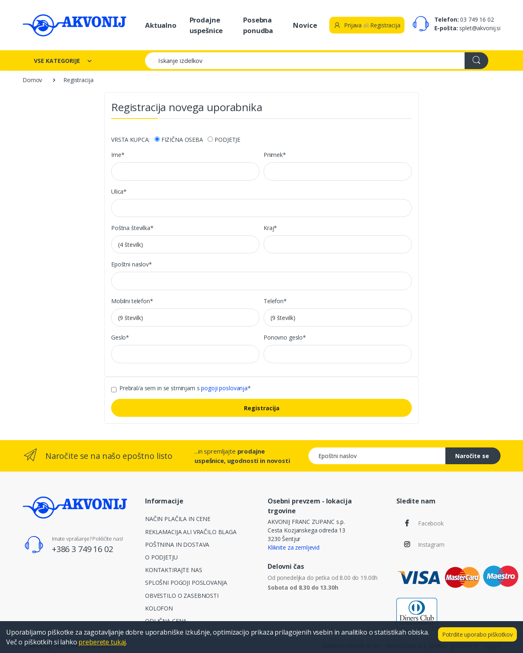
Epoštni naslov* (131, 264)
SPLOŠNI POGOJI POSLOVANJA (186, 582)
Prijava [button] (347, 25)
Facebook (431, 523)
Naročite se (472, 456)
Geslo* (120, 337)
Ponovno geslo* (285, 337)
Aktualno (161, 25)
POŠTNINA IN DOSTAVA (177, 544)
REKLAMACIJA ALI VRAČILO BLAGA (191, 532)
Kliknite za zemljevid (294, 547)
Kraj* (270, 228)
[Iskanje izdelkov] (305, 60)
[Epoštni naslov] (377, 455)
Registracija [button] (385, 25)
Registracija (261, 408)
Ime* (117, 155)
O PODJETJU (161, 557)
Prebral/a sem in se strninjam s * (185, 388)
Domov (32, 80)
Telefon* (275, 301)
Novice (305, 25)
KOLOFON (159, 608)
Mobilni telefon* (132, 301)
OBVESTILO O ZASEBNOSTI (182, 595)
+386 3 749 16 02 (82, 549)
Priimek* (275, 155)
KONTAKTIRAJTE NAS (173, 570)
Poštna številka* (132, 228)
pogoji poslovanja (224, 388)
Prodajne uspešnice (206, 25)
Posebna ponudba (258, 25)
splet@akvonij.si (480, 28)
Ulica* (119, 191)
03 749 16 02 (477, 19)
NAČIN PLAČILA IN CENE (177, 519)
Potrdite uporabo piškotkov (477, 634)
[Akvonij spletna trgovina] (74, 25)
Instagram (431, 544)
